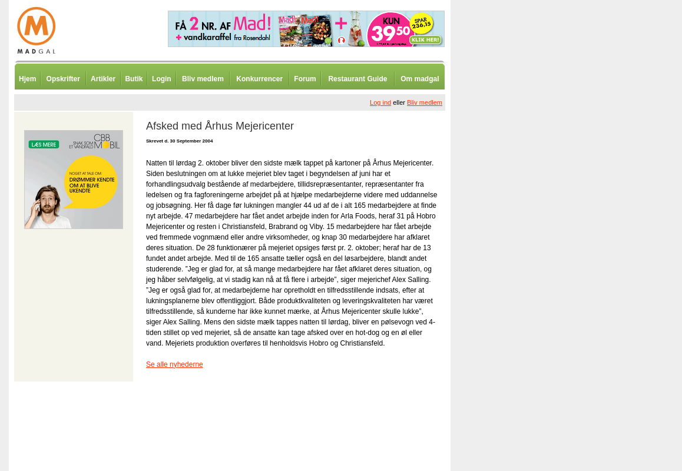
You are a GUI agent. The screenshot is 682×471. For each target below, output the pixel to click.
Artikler (103, 79)
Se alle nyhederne (174, 364)
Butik (134, 79)
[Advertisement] (512, 291)
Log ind (380, 102)
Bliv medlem (203, 79)
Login (161, 79)
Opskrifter (63, 79)
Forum (305, 79)
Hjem (27, 79)
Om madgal (419, 79)
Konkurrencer (259, 79)
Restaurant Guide (357, 79)
